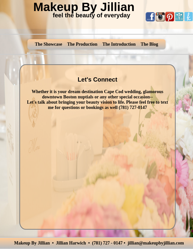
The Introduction (118, 44)
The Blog (149, 44)
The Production (82, 44)
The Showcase (48, 44)
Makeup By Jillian (84, 7)
